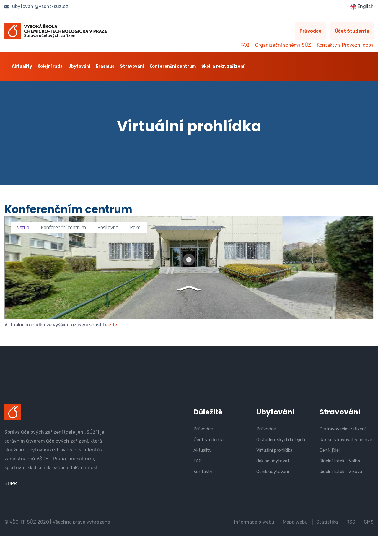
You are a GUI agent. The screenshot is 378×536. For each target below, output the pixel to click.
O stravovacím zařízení (343, 429)
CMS (369, 522)
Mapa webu (295, 522)
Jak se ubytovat (272, 461)
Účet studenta (352, 31)
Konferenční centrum (172, 66)
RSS (350, 522)
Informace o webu (254, 522)
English (362, 7)
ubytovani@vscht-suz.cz (36, 6)
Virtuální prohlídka (274, 450)
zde (113, 325)
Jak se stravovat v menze (346, 439)
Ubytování (79, 66)
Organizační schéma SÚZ (283, 45)
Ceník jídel (330, 450)
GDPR (10, 483)
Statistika (327, 522)
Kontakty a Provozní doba (345, 45)
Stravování (132, 66)
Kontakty (202, 471)
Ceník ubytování (272, 471)
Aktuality (22, 66)
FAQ (244, 45)
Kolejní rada (50, 66)
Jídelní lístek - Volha (340, 461)
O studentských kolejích (280, 439)
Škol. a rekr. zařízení (222, 66)
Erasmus (105, 66)
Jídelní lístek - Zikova (341, 471)
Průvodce (310, 31)
